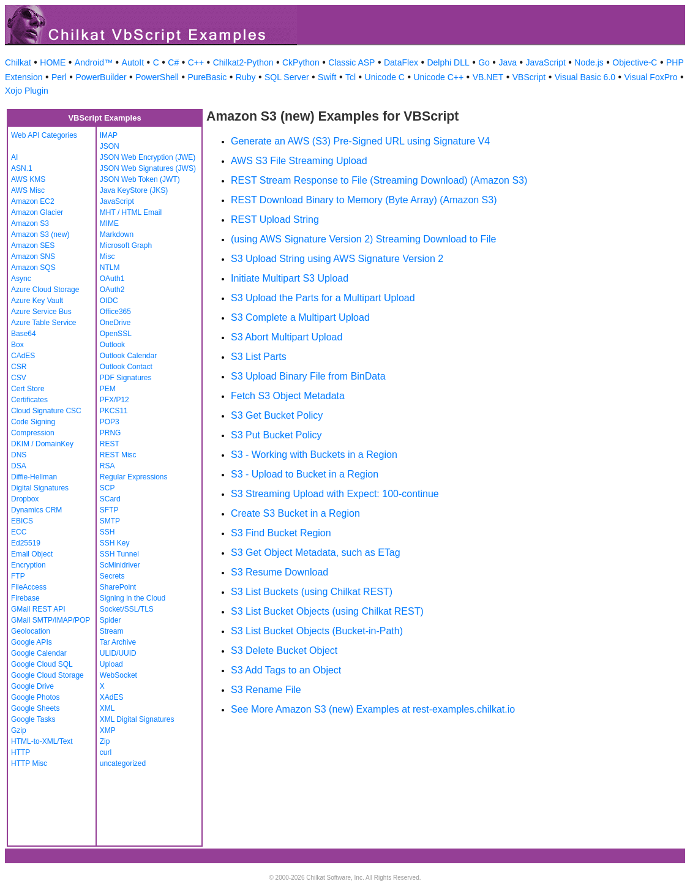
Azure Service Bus (41, 311)
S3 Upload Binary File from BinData (308, 376)
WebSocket (118, 675)
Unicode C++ (438, 77)
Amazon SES (32, 245)
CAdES (23, 355)
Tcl (350, 77)
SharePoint (118, 587)
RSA (107, 466)
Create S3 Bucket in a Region (295, 513)
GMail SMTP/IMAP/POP (50, 620)
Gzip (18, 730)
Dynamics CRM (36, 510)
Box (17, 344)
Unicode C (385, 77)
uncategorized (123, 763)
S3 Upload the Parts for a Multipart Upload (323, 298)
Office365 (115, 311)
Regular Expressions (134, 477)
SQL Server (286, 77)
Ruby (246, 77)
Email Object (32, 554)
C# (173, 62)
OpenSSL (116, 333)
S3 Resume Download (279, 572)
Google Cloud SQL (42, 664)
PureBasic (207, 77)
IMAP (109, 135)
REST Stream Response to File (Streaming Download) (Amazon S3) (379, 180)
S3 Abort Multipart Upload (286, 337)
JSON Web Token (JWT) (140, 179)
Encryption (28, 565)
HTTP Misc (29, 763)
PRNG (110, 433)
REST (109, 444)
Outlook (112, 344)
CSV (18, 377)
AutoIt (133, 62)
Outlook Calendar (128, 355)
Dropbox (25, 499)
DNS (18, 455)
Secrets (112, 576)
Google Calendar (39, 653)
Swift (327, 77)
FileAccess (29, 587)
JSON (109, 146)
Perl (59, 77)
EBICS (22, 521)
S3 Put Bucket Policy (276, 435)
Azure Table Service (44, 322)
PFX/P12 (114, 399)
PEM (108, 388)
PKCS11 (114, 411)
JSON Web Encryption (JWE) (147, 157)
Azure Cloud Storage (45, 289)
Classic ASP (351, 62)
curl (105, 752)
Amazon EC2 (32, 201)
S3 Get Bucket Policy (277, 415)
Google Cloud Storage (47, 675)
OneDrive (115, 322)
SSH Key (115, 543)
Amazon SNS (33, 256)
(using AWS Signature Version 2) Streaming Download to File (363, 239)
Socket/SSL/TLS (127, 609)
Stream (112, 631)
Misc (107, 256)
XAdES (112, 697)
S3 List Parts (259, 356)
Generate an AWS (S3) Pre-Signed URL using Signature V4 (360, 141)
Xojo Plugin (26, 91)
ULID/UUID (118, 653)
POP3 (109, 422)
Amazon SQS (33, 267)
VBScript (529, 77)
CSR (18, 366)
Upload (111, 664)
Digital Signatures (40, 488)
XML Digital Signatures (137, 719)
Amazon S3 (30, 223)
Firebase (25, 598)
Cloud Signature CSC (46, 411)
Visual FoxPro (651, 77)
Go (484, 62)
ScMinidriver (120, 565)
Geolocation (30, 631)
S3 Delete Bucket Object (284, 650)
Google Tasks (33, 719)
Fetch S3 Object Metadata (288, 396)
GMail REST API (38, 609)
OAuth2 (112, 289)
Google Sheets (35, 708)
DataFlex (401, 62)
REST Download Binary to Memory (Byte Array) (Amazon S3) (364, 200)
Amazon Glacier (37, 212)
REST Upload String (275, 219)
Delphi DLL (448, 62)
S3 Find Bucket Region (281, 533)
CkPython (301, 62)
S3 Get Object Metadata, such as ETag (315, 552)
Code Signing (33, 422)
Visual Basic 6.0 (585, 77)
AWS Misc (28, 190)
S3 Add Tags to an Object (286, 670)
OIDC (109, 300)
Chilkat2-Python (243, 62)
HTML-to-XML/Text (42, 741)
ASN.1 (21, 168)
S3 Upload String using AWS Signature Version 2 (337, 258)
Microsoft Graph (126, 245)
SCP (107, 488)
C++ (196, 62)
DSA (18, 466)
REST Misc (118, 455)
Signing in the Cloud (132, 598)
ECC (18, 532)
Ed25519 (25, 543)
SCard (110, 499)
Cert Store (28, 388)
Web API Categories (44, 135)
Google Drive (32, 686)
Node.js (588, 62)
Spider (110, 620)
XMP (108, 730)
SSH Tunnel (119, 554)
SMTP (110, 521)
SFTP (109, 510)
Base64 (23, 333)
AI (14, 157)
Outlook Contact (126, 366)
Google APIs (31, 642)
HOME (53, 62)
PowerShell (157, 77)
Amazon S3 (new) (40, 234)
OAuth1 (112, 278)
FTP (18, 576)
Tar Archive (118, 642)
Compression (32, 433)
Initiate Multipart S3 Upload (289, 278)
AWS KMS (28, 179)
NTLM (110, 267)
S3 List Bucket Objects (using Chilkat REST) (327, 611)
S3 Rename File (266, 689)
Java (507, 62)
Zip (105, 741)
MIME (109, 223)
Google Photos (35, 697)
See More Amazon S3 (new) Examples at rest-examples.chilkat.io (373, 709)
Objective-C (634, 62)
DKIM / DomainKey (42, 444)
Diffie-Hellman (34, 477)
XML (107, 708)
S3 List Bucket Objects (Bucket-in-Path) (317, 631)
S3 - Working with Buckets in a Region (314, 454)
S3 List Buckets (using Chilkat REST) (311, 592)
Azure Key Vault (37, 300)
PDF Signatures (126, 377)
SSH (107, 532)
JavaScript (546, 62)
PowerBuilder (100, 77)
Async (21, 278)
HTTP (20, 752)
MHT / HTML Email (131, 212)
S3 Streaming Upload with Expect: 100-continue (335, 494)
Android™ (94, 62)
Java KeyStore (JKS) (134, 190)
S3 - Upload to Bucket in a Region (304, 474)
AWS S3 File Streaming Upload (299, 161)
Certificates (29, 399)
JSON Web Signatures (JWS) (148, 168)
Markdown (116, 234)
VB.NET (488, 77)
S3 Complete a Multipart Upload (300, 317)
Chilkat (18, 62)
